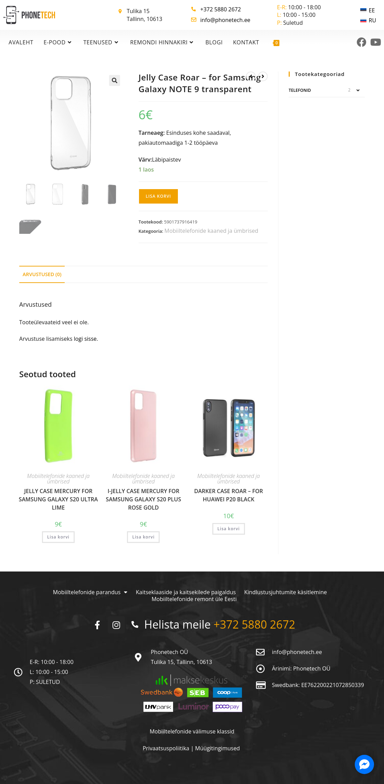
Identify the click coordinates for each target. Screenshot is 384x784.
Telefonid (300, 90)
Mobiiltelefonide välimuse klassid (192, 731)
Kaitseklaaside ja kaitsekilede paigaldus (186, 592)
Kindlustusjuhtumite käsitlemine (285, 592)
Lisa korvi (158, 196)
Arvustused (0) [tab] (42, 274)
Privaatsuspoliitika (167, 748)
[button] (114, 80)
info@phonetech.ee (225, 20)
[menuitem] (368, 10)
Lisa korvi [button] (58, 537)
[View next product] (263, 76)
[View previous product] (251, 76)
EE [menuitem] (372, 10)
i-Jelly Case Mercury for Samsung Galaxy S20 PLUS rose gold (143, 499)
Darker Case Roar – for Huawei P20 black (228, 495)
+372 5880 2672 (220, 9)
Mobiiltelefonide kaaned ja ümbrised (211, 231)
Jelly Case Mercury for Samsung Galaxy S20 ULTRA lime (58, 499)
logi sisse (85, 338)
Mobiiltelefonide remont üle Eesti (194, 599)
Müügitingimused (217, 748)
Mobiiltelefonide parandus (90, 592)
